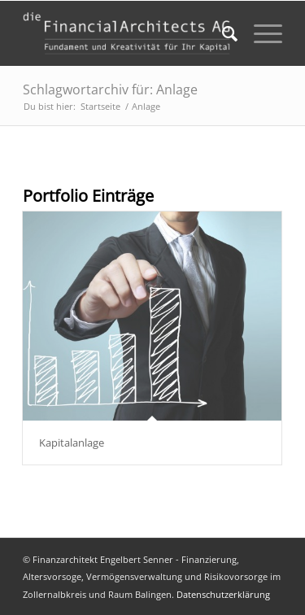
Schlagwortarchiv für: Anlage (110, 89)
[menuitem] (221, 33)
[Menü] (259, 33)
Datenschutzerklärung (223, 594)
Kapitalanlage (71, 442)
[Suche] (221, 33)
